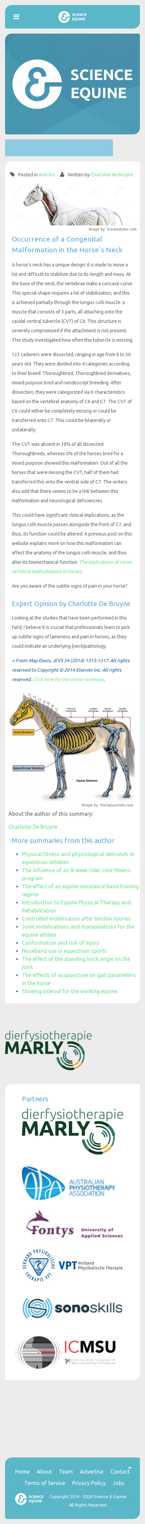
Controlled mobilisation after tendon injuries (76, 919)
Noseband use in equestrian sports (64, 951)
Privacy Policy (89, 1483)
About (44, 1472)
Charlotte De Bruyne (32, 827)
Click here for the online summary (68, 679)
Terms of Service (44, 1483)
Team (66, 1472)
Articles (47, 174)
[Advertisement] (59, 147)
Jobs (118, 1483)
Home (22, 1472)
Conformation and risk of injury (60, 943)
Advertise (91, 1472)
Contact (120, 1472)
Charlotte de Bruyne (112, 174)
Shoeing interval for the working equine (69, 991)
